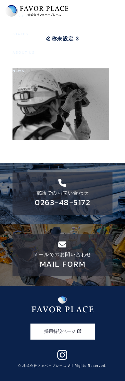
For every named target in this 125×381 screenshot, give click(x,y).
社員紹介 (63, 31)
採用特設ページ (62, 331)
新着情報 (63, 67)
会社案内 (63, 49)
